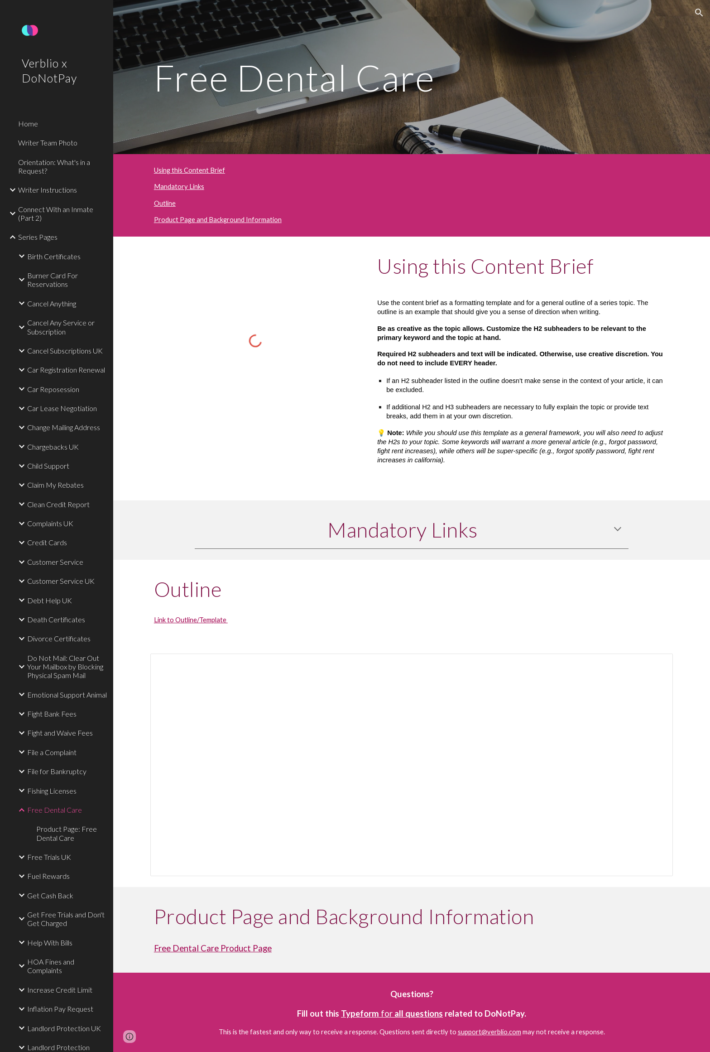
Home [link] (28, 123)
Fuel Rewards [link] (48, 876)
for (386, 1013)
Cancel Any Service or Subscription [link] (61, 326)
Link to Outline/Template (191, 620)
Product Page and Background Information (218, 219)
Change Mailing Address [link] (63, 427)
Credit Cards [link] (47, 542)
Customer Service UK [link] (61, 581)
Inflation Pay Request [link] (60, 1008)
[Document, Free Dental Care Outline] (411, 765)
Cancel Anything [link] (51, 303)
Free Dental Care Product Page (213, 948)
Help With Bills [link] (49, 942)
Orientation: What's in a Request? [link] (54, 166)
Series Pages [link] (38, 237)
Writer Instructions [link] (47, 189)
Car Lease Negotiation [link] (62, 408)
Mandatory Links (179, 186)
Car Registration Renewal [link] (66, 369)
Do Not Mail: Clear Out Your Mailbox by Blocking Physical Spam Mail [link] (65, 667)
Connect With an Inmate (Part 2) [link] (55, 213)
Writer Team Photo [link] (47, 142)
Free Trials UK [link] (49, 857)
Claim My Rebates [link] (55, 484)
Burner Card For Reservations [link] (52, 279)
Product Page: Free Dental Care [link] (66, 833)
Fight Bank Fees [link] (52, 713)
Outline (165, 203)
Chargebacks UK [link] (53, 446)
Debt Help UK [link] (49, 600)
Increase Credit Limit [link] (59, 989)
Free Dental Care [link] (54, 809)
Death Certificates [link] (56, 619)
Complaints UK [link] (50, 523)
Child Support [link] (48, 465)
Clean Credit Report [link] (58, 504)
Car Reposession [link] (53, 389)
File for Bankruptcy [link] (56, 771)
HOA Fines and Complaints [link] (50, 965)
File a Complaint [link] (52, 752)
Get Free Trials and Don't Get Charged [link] (66, 918)
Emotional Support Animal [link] (67, 694)
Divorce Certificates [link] (59, 638)
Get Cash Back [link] (50, 895)
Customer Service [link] (55, 562)
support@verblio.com (489, 1032)
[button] (699, 13)
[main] (411, 77)
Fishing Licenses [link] (52, 790)
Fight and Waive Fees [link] (60, 732)
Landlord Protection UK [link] (64, 1028)
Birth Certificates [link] (54, 256)
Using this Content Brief (189, 170)
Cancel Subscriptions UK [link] (65, 350)
